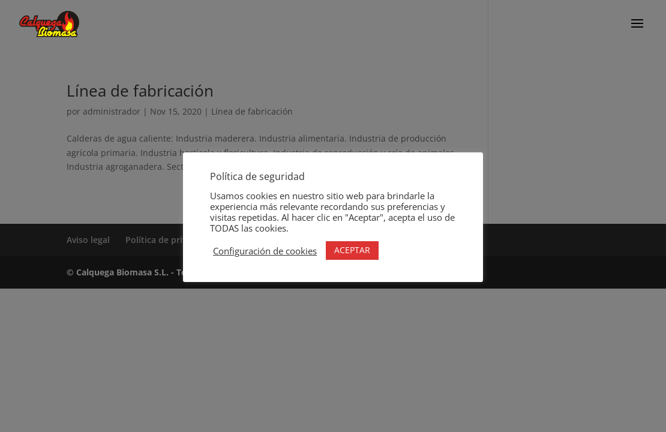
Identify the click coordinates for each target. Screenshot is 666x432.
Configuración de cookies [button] (265, 250)
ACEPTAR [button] (352, 250)
